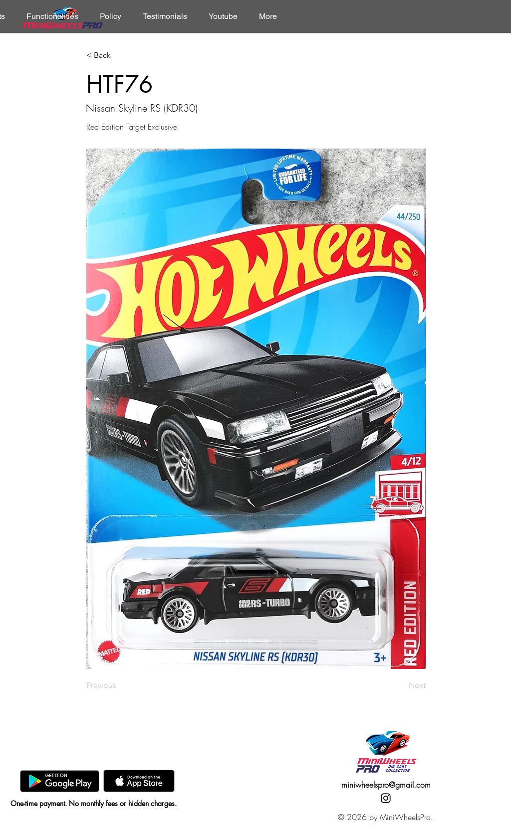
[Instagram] (385, 798)
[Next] (401, 685)
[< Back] (119, 55)
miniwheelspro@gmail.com (386, 784)
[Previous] (119, 685)
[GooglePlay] (59, 781)
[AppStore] (139, 781)
